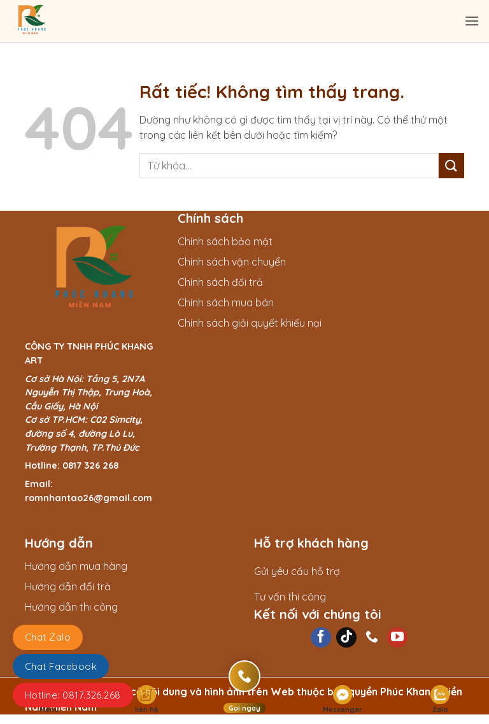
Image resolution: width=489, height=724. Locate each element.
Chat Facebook (61, 666)
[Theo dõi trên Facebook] (321, 637)
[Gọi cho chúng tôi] (372, 637)
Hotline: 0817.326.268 (73, 695)
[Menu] (471, 20)
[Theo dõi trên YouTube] (397, 637)
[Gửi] (451, 165)
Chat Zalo (48, 637)
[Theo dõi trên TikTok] (346, 637)
